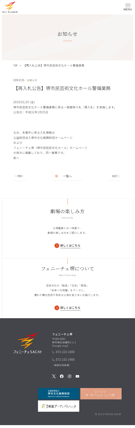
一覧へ (63, 176)
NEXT (116, 176)
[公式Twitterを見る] (54, 379)
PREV (19, 176)
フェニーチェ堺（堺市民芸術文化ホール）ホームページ (50, 148)
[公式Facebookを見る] (62, 379)
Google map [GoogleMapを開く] (60, 348)
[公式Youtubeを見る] (77, 379)
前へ (16, 158)
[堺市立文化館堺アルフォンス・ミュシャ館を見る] (101, 396)
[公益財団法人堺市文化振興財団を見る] (58, 396)
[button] (10, 8)
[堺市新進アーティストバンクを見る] (58, 408)
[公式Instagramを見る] (69, 379)
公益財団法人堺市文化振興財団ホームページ (42, 138)
